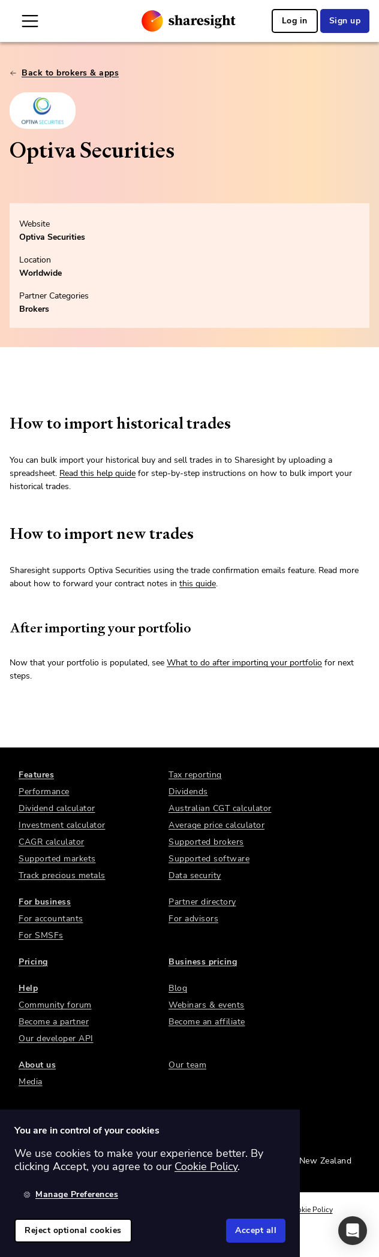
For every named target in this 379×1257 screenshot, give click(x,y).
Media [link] (31, 1081)
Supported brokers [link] (206, 842)
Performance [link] (44, 791)
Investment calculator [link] (62, 825)
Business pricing (203, 961)
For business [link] (45, 902)
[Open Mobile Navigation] (30, 21)
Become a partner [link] (54, 1021)
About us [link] (37, 1065)
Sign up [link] (345, 20)
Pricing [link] (33, 961)
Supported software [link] (209, 858)
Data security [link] (195, 875)
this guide (197, 583)
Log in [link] (295, 20)
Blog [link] (178, 988)
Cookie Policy (310, 1209)
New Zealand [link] (325, 1160)
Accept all (255, 1230)
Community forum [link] (55, 1005)
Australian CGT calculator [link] (220, 808)
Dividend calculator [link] (57, 808)
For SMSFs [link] (41, 935)
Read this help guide (97, 473)
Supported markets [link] (57, 858)
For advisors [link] (193, 918)
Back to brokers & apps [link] (64, 73)
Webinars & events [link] (207, 1005)
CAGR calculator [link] (52, 842)
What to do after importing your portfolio (244, 662)
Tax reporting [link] (195, 774)
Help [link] (28, 988)
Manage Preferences (70, 1194)
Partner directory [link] (202, 902)
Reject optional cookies (73, 1230)
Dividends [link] (188, 791)
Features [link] (36, 774)
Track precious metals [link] (62, 875)
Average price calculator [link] (216, 825)
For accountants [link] (51, 918)
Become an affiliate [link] (207, 1021)
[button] (352, 1230)
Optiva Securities (52, 237)
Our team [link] (187, 1065)
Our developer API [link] (56, 1038)
